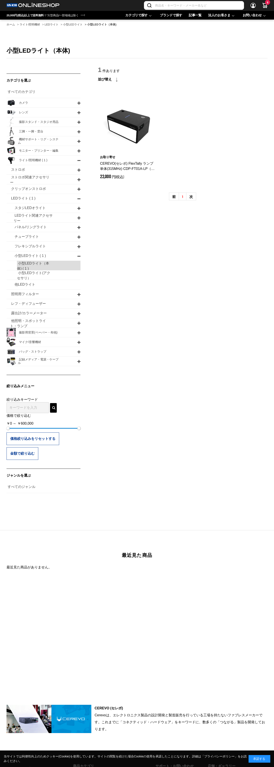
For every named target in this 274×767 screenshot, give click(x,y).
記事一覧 (195, 15)
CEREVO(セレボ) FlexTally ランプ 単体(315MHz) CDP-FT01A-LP (127, 166)
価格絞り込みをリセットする (32, 438)
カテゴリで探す (136, 15)
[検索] (149, 5)
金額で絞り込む (22, 453)
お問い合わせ (252, 15)
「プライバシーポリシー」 (219, 756)
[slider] (8, 428)
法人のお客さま (219, 15)
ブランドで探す (171, 15)
